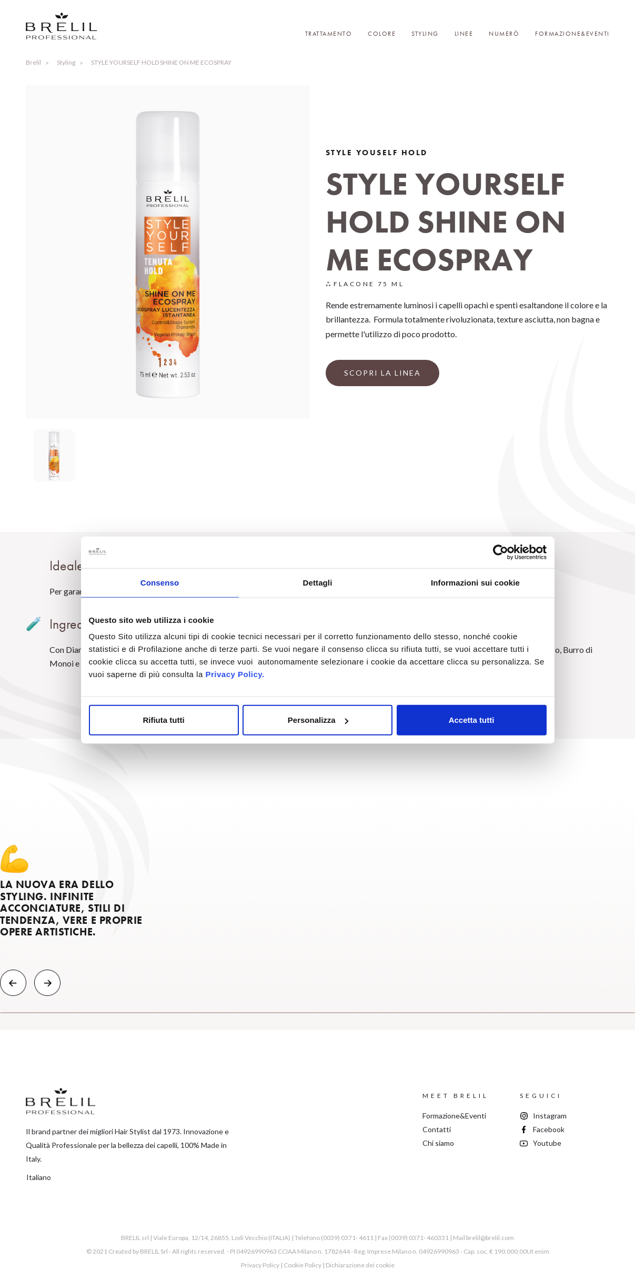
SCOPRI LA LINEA (382, 372)
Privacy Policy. (234, 674)
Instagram (550, 1115)
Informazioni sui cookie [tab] (475, 582)
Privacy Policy (260, 1265)
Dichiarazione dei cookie (360, 1265)
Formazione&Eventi (572, 33)
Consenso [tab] (159, 582)
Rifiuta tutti (163, 719)
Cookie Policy (302, 1265)
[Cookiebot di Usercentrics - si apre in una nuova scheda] (501, 552)
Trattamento (328, 33)
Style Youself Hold (377, 152)
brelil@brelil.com (490, 1238)
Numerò (504, 33)
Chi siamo (438, 1142)
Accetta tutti (472, 719)
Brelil (33, 62)
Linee (464, 33)
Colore (382, 33)
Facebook (549, 1129)
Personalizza (318, 719)
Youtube (547, 1142)
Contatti (436, 1129)
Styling (425, 33)
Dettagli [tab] (317, 582)
